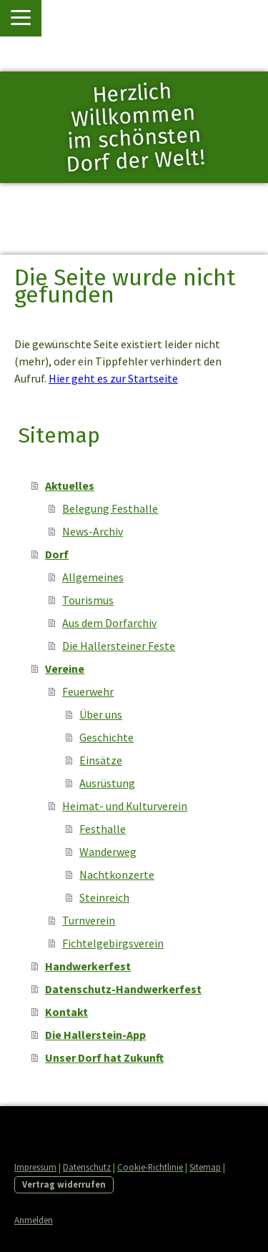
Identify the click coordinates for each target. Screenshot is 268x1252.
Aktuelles (69, 485)
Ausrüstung (107, 783)
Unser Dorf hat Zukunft (104, 1057)
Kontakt (66, 1012)
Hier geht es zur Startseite (113, 378)
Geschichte (106, 737)
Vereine (64, 668)
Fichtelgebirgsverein (113, 943)
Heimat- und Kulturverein (124, 806)
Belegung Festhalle (110, 508)
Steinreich (104, 897)
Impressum (35, 1167)
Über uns (100, 714)
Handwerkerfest (88, 966)
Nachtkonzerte (116, 874)
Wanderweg (108, 851)
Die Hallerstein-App (95, 1034)
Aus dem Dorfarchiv (109, 623)
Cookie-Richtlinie (150, 1167)
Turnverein (88, 920)
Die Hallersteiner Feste (118, 646)
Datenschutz (87, 1167)
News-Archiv (92, 531)
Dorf (57, 554)
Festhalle (102, 829)
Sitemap (205, 1167)
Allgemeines (93, 577)
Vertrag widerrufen (64, 1184)
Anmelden (33, 1220)
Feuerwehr (88, 691)
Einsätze (100, 760)
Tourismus (88, 600)
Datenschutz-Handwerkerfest (123, 989)
